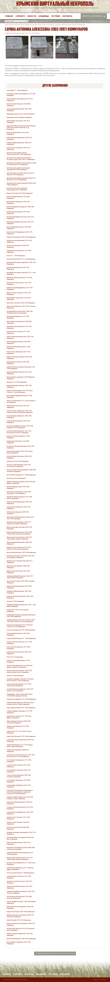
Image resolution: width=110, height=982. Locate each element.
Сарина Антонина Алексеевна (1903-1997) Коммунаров (70, 24)
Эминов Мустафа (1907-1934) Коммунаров (19, 920)
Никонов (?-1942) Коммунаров (15, 601)
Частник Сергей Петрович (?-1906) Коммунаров (20, 873)
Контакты (67, 16)
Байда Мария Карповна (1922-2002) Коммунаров (21, 114)
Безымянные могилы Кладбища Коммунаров (19, 117)
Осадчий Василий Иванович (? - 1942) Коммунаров (21, 638)
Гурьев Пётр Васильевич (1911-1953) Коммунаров (21, 259)
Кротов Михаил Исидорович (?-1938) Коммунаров (21, 475)
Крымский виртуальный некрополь (55, 4)
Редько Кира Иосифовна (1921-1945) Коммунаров (21, 707)
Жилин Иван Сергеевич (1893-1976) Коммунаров (21, 303)
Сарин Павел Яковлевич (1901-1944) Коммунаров (21, 736)
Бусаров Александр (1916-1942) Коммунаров (20, 193)
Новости (31, 16)
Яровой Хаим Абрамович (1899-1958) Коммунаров (21, 938)
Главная (9, 16)
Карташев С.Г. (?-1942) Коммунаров (17, 382)
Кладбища (43, 16)
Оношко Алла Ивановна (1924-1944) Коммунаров (21, 630)
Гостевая (55, 16)
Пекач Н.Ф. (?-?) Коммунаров (15, 657)
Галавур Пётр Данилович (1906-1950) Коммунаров (21, 237)
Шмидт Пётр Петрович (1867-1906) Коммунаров (20, 911)
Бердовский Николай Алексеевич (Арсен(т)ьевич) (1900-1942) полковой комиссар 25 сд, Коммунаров (21, 127)
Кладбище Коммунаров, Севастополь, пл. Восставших (39, 24)
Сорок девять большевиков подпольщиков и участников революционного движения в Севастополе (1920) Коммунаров (20, 792)
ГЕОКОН (104, 979)
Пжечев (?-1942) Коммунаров (15, 675)
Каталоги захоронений (92, 16)
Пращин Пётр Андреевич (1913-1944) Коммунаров (21, 699)
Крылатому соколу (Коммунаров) (16, 478)
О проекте (20, 16)
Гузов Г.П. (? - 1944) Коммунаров (16, 255)
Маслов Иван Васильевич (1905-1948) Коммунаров (21, 552)
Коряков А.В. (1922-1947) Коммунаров (18, 461)
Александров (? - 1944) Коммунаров (17, 90)
